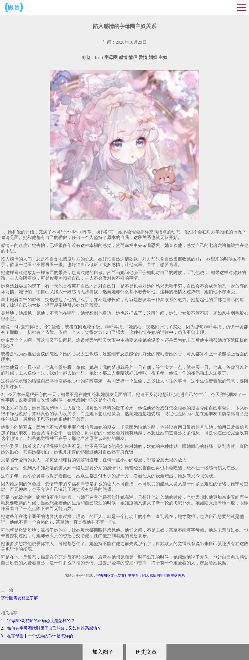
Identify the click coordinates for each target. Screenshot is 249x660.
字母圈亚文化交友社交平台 (117, 575)
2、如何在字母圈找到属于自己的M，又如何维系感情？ (51, 628)
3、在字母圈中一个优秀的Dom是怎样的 (37, 636)
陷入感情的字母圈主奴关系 (163, 575)
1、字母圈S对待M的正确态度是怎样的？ (38, 620)
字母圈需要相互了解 (19, 598)
